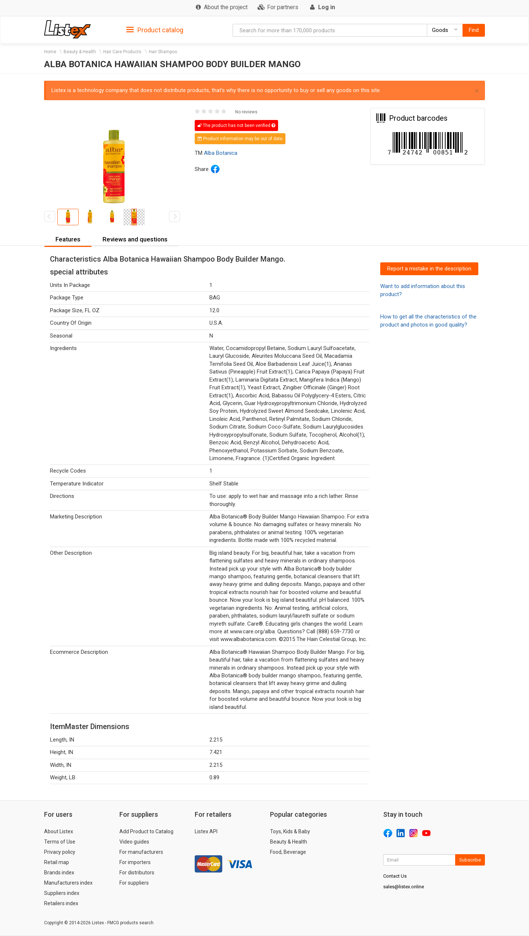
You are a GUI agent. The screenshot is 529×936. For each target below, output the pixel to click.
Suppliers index (61, 893)
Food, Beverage (288, 852)
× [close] (477, 91)
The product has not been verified (236, 125)
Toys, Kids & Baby (290, 831)
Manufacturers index (68, 883)
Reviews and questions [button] (135, 239)
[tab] (155, 29)
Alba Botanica (220, 153)
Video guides (134, 842)
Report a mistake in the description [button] (429, 268)
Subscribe (470, 860)
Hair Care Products (122, 51)
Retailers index (61, 903)
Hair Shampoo (163, 51)
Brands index (59, 872)
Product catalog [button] (154, 30)
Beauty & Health (80, 51)
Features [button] (67, 239)
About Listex (58, 831)
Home (50, 51)
